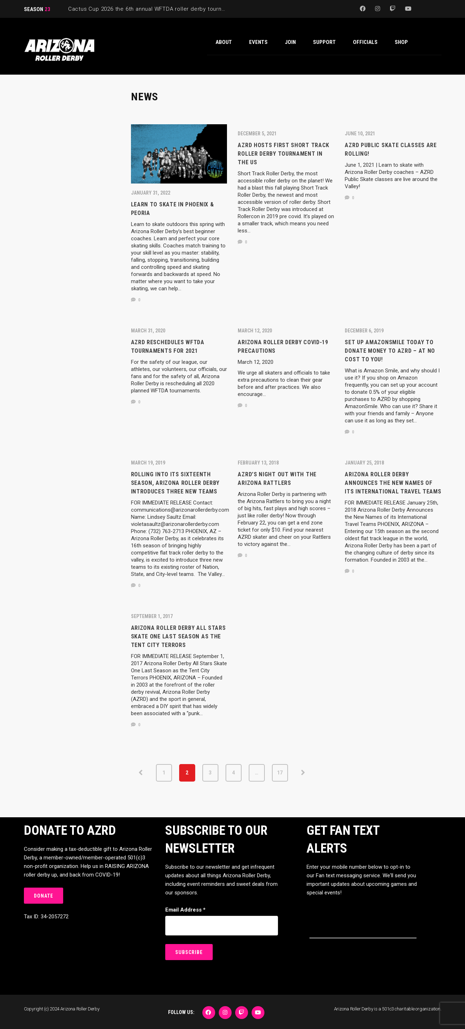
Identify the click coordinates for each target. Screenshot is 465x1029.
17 (280, 772)
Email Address (185, 910)
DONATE (43, 896)
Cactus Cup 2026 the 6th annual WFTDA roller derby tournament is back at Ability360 (180, 9)
